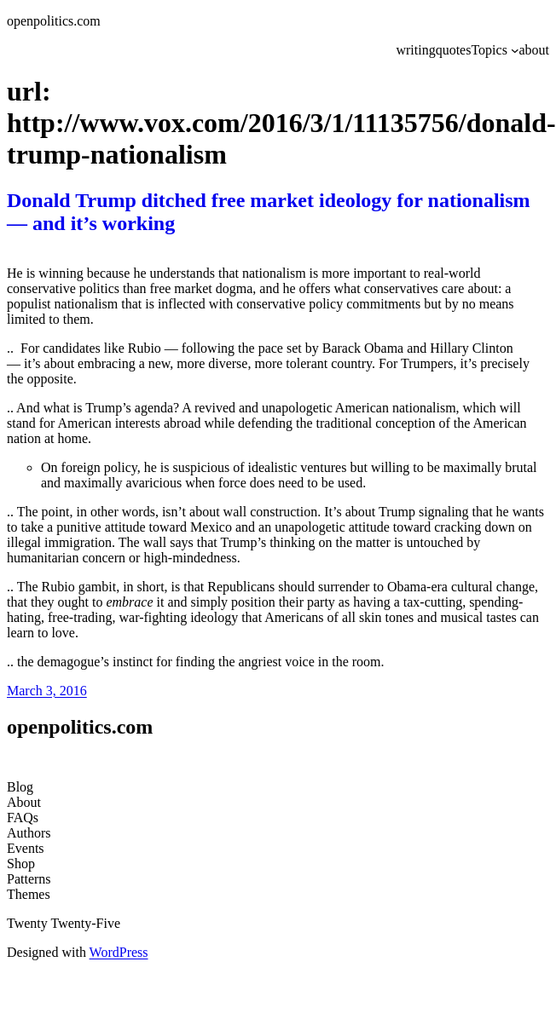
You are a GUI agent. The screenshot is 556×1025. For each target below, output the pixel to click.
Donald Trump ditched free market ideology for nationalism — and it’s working (268, 211)
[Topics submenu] (515, 50)
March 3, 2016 (47, 690)
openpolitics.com (54, 21)
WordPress (119, 952)
